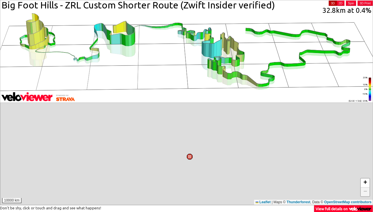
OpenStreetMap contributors (348, 202)
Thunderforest (298, 202)
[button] (237, 120)
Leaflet (263, 202)
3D (333, 3)
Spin (351, 3)
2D (340, 3)
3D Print (365, 3)
